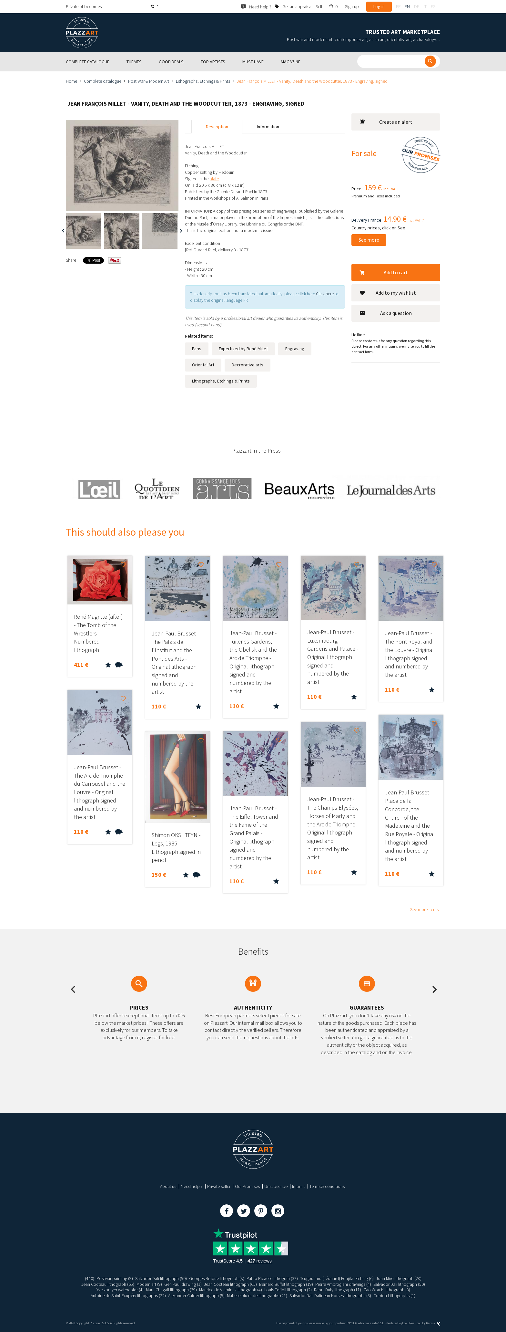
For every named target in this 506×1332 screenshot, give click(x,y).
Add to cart (383, 272)
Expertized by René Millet (243, 348)
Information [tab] (268, 127)
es (433, 6)
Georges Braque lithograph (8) (216, 1278)
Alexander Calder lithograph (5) (196, 1295)
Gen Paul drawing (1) (183, 1284)
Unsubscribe (276, 1186)
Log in (379, 6)
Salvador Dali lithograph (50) (161, 1278)
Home (71, 81)
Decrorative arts (247, 365)
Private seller (218, 1186)
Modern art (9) (149, 1284)
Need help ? (192, 1186)
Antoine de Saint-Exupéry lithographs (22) (128, 1295)
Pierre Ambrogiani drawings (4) (343, 1284)
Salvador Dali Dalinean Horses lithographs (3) (330, 1295)
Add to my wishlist (387, 292)
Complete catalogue (102, 81)
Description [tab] (217, 127)
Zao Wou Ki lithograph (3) (387, 1290)
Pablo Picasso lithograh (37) (272, 1278)
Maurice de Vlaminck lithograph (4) (230, 1290)
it (425, 6)
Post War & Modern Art (148, 81)
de (416, 6)
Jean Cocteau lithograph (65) (107, 1284)
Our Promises (247, 1186)
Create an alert (385, 122)
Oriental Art (203, 365)
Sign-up (352, 6)
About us (168, 1186)
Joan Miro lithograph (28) (399, 1278)
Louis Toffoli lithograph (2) (288, 1290)
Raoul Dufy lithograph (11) (338, 1290)
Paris (196, 348)
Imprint (298, 1186)
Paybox (402, 1323)
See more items (424, 909)
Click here (325, 294)
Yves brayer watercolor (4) (119, 1290)
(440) (89, 1278)
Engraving (294, 348)
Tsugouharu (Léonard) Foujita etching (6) (337, 1278)
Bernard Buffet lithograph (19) (286, 1284)
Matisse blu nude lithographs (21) (257, 1295)
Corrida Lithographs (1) (395, 1295)
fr (398, 6)
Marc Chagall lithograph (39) (171, 1290)
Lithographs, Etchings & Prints (203, 81)
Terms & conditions (327, 1186)
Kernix (433, 1323)
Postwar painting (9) (114, 1278)
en (407, 6)
